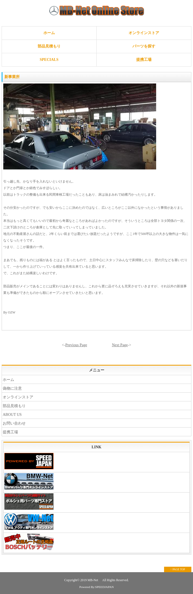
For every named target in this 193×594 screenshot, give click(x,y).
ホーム (49, 33)
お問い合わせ (14, 423)
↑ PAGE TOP (177, 569)
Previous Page (76, 345)
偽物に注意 (12, 388)
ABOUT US (12, 415)
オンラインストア (144, 33)
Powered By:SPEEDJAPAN (96, 587)
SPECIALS (49, 60)
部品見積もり (49, 46)
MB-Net (93, 580)
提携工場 (144, 60)
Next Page (120, 345)
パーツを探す (143, 46)
